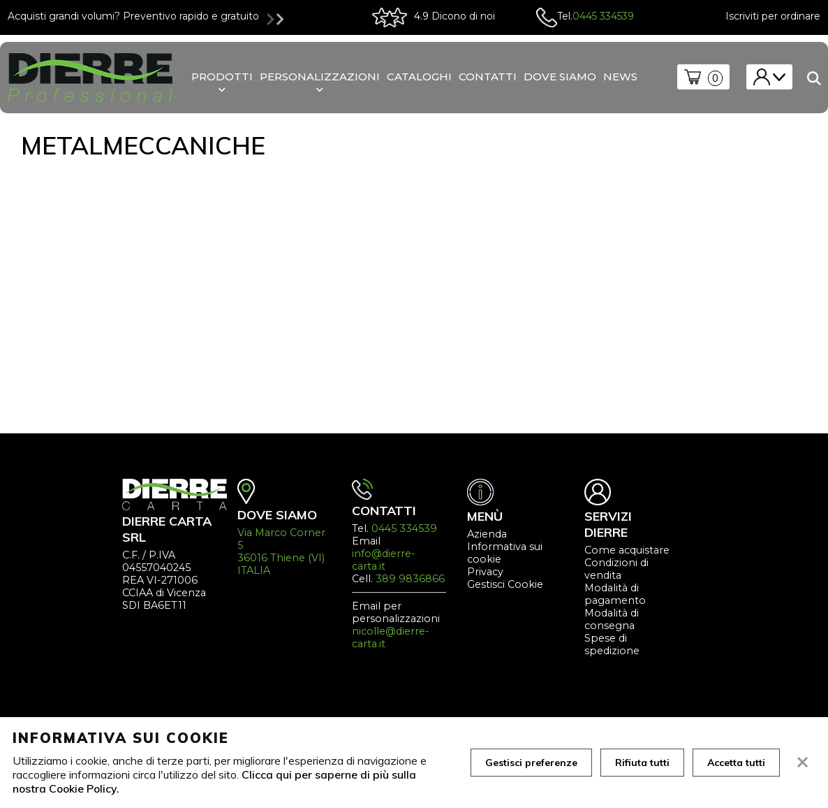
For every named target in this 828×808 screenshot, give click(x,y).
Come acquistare (627, 550)
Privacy (485, 571)
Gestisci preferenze (531, 762)
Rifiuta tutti (642, 762)
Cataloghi (419, 76)
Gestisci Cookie (505, 584)
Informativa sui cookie (504, 552)
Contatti (488, 76)
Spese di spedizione (612, 644)
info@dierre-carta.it (383, 559)
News (620, 76)
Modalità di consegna (611, 619)
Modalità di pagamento (615, 594)
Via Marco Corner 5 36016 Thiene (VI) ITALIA (281, 551)
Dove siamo (560, 76)
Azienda (487, 534)
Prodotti (222, 76)
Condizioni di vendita (616, 569)
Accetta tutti (736, 762)
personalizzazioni (320, 76)
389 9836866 (410, 578)
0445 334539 (603, 16)
